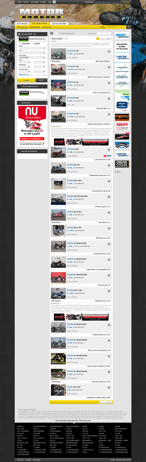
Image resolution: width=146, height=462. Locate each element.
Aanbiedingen (34, 27)
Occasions (24, 44)
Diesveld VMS (101, 108)
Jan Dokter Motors (99, 382)
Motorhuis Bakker (103, 61)
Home (19, 2)
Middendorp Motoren (98, 175)
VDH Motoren (101, 238)
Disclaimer (35, 2)
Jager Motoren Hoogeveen (97, 269)
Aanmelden (126, 2)
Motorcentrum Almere (96, 366)
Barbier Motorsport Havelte (99, 77)
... (105, 38)
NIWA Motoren (101, 301)
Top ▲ (118, 171)
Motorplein (22, 24)
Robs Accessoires (100, 93)
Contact (26, 2)
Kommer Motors (100, 254)
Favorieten (46, 27)
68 (108, 38)
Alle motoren (22, 27)
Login (50, 2)
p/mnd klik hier (79, 54)
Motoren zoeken (40, 24)
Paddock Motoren (100, 335)
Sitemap (43, 2)
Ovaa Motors (103, 222)
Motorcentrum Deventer (97, 350)
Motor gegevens (59, 24)
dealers (97, 43)
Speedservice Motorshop (96, 397)
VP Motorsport (101, 206)
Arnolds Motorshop (99, 191)
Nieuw (36, 44)
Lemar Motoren (101, 159)
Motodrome (103, 285)
